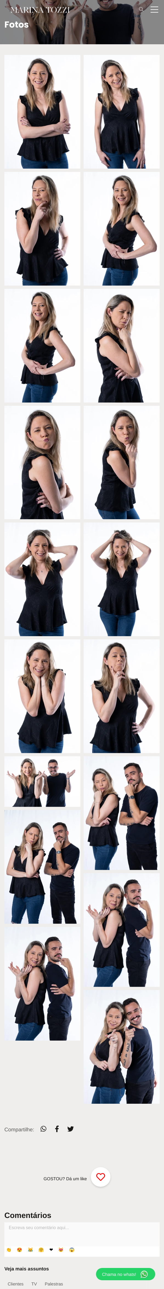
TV (34, 1284)
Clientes (16, 1284)
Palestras (54, 1284)
